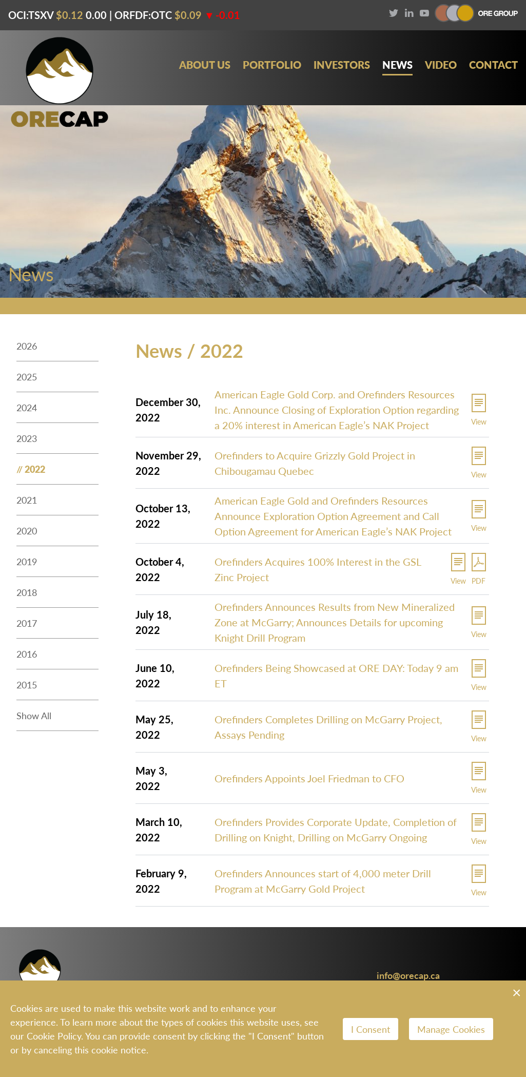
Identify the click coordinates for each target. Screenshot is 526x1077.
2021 (26, 499)
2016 (26, 653)
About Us (204, 65)
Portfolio (272, 65)
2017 (26, 623)
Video (441, 65)
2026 (26, 345)
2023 (26, 438)
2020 (26, 530)
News (397, 65)
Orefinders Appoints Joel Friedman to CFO (309, 778)
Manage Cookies (451, 1029)
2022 (35, 469)
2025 (26, 376)
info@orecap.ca (408, 975)
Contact (493, 65)
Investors (342, 65)
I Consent (370, 1029)
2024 (26, 407)
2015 (26, 684)
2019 (26, 561)
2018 (26, 592)
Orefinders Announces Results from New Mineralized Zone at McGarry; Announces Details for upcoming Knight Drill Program (335, 622)
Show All (33, 715)
